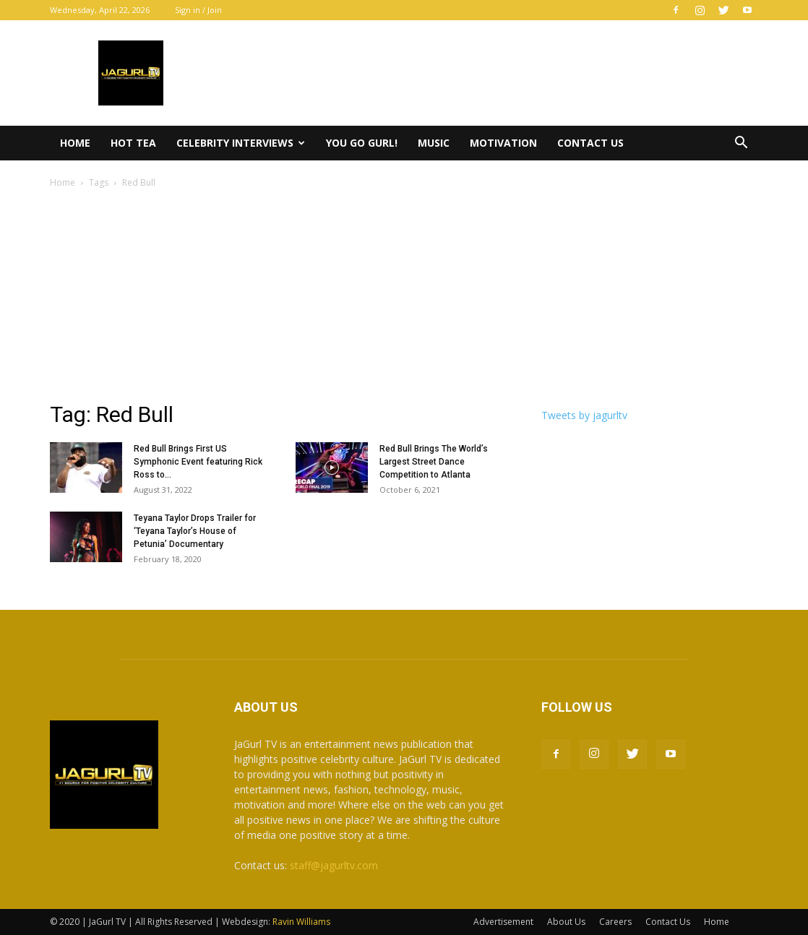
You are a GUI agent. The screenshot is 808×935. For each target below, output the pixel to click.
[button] (740, 144)
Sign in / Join (198, 9)
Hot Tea (133, 143)
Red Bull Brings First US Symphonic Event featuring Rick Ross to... (198, 462)
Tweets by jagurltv (584, 415)
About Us (566, 921)
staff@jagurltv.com (334, 865)
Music (434, 143)
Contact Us (590, 143)
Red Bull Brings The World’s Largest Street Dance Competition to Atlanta (433, 462)
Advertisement (503, 921)
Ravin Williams (302, 921)
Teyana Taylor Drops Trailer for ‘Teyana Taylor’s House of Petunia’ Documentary (195, 531)
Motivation (503, 143)
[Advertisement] (404, 299)
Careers (615, 921)
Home (75, 143)
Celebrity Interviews (240, 143)
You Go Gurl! (361, 143)
